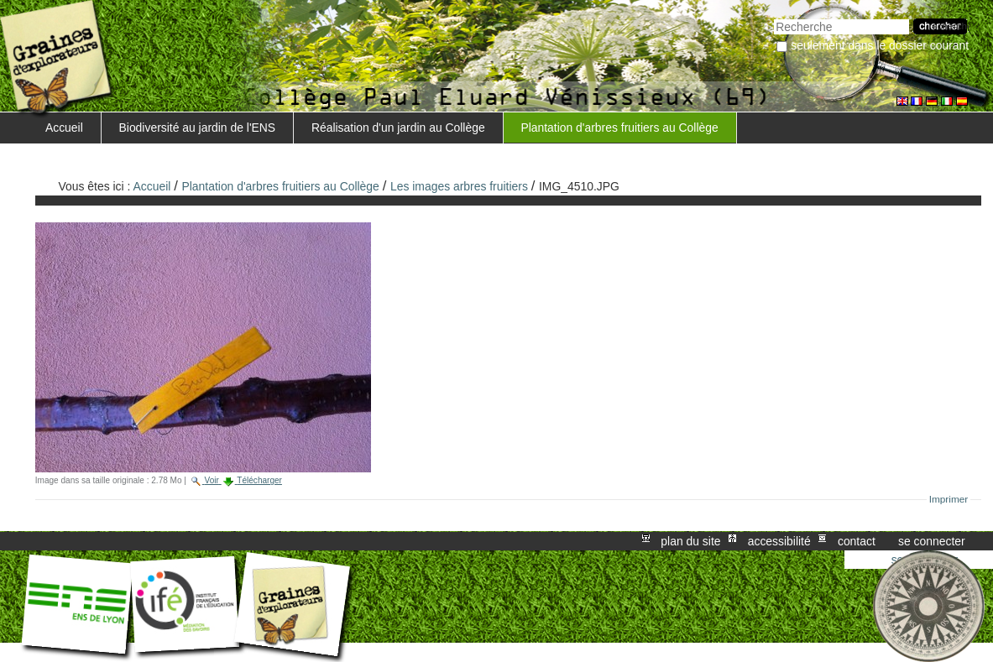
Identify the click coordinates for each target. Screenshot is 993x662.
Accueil (64, 127)
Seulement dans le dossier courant (880, 45)
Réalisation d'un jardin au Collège (398, 127)
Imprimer (949, 499)
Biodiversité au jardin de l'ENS (197, 127)
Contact (856, 541)
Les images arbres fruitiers (459, 186)
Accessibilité (779, 541)
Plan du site (690, 541)
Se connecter (931, 541)
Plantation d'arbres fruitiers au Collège (619, 127)
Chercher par (773, 17)
